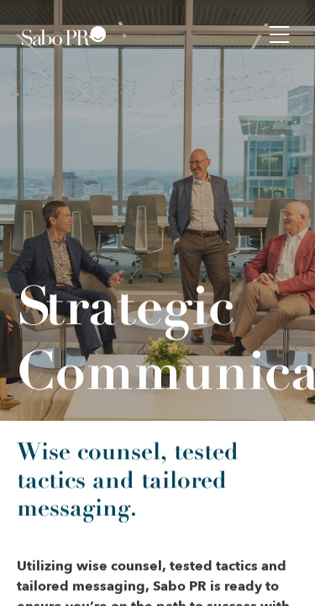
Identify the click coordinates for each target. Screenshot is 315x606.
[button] (280, 34)
